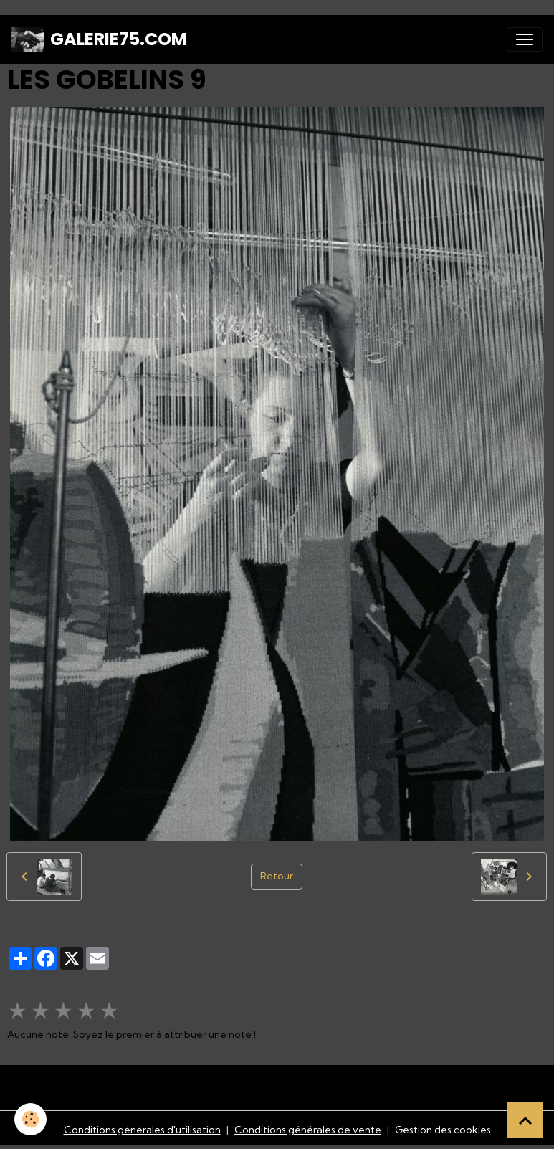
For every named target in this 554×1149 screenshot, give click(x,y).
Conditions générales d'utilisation (142, 1129)
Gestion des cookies (443, 1129)
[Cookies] (30, 1119)
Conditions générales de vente (307, 1129)
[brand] (99, 39)
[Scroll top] (525, 1120)
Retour (276, 875)
